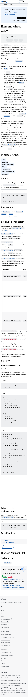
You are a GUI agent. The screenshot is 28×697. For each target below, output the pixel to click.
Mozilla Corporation (8, 685)
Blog (2, 616)
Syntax (4, 159)
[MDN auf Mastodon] (10, 606)
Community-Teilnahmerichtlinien (9, 680)
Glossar (3, 663)
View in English (21, 18)
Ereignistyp (5, 162)
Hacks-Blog (4, 666)
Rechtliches (20, 678)
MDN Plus (4, 624)
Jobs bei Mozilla (5, 619)
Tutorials (3, 661)
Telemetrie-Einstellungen (8, 678)
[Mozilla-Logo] (6, 672)
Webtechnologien (6, 652)
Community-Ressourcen (7, 637)
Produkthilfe (4, 627)
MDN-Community (6, 634)
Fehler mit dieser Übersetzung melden (12, 587)
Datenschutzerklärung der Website (10, 675)
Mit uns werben (5, 622)
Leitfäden (3, 658)
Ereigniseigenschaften (8, 164)
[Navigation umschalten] (26, 1)
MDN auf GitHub (5, 645)
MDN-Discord (5, 642)
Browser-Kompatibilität (8, 171)
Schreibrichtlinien (5, 640)
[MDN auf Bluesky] (5, 606)
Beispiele (4, 167)
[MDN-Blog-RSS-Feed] (13, 606)
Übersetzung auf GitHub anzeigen (11, 585)
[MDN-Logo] (4, 599)
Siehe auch (5, 174)
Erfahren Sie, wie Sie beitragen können (12, 579)
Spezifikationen (6, 169)
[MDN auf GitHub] (2, 606)
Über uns (3, 614)
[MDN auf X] (7, 606)
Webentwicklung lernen (7, 655)
